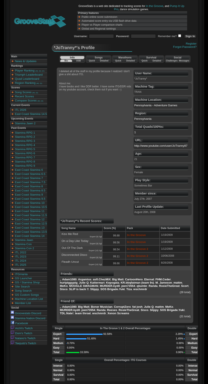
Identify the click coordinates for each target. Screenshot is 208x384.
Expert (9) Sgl (96, 237)
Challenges (172, 61)
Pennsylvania (142, 118)
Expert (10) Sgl (95, 250)
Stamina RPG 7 (25, 157)
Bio (66, 61)
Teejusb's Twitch (23, 343)
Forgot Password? (184, 46)
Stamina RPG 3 (25, 141)
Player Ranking (25, 70)
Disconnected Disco (74, 254)
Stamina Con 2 (24, 248)
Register (191, 43)
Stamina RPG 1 (25, 132)
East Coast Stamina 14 (30, 236)
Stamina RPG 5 (25, 149)
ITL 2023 (20, 256)
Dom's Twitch (21, 333)
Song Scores (23, 92)
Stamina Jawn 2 (25, 123)
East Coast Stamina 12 (30, 219)
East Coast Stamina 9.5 (30, 198)
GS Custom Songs (27, 294)
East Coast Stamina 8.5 (30, 190)
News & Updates (26, 61)
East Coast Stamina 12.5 (31, 223)
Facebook (19, 323)
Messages (184, 61)
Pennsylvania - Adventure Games (155, 105)
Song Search (23, 290)
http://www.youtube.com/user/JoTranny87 (161, 145)
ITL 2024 (20, 260)
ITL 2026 (20, 109)
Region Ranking (25, 83)
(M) (36, 71)
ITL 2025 (20, 264)
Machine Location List (29, 299)
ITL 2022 (20, 252)
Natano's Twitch (23, 338)
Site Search (22, 286)
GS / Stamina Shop (27, 282)
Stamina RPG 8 (25, 161)
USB (78, 61)
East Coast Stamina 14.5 (31, 114)
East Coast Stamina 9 (29, 194)
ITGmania (21, 274)
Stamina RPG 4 (25, 145)
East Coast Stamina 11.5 (31, 215)
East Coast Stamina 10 (30, 202)
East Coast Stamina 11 (30, 211)
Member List (23, 303)
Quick (92, 61)
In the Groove (154, 6)
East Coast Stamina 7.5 (30, 182)
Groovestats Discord (26, 313)
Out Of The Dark (72, 247)
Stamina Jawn (24, 240)
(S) (40, 71)
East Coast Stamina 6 (29, 169)
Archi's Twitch (22, 328)
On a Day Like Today (75, 241)
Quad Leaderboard (27, 78)
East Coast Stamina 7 (29, 178)
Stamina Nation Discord (28, 318)
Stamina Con (23, 244)
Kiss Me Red (70, 234)
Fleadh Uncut (70, 261)
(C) (43, 71)
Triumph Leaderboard (29, 74)
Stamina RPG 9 (25, 165)
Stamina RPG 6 (25, 153)
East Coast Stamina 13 (30, 227)
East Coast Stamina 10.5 (31, 207)
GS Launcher (23, 278)
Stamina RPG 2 (25, 136)
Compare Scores (26, 100)
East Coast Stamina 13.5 (31, 231)
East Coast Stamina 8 (29, 186)
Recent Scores (24, 96)
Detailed (104, 61)
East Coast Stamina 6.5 (30, 174)
